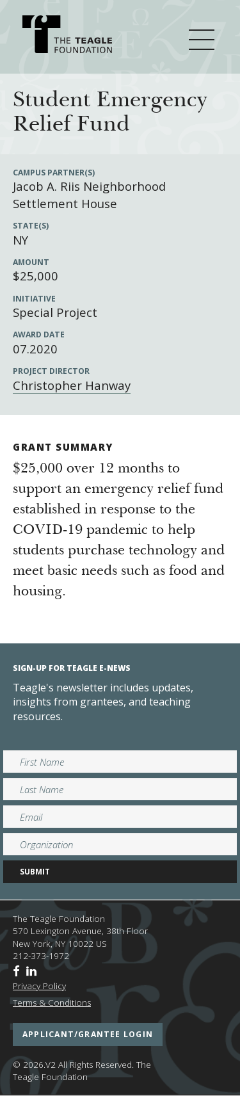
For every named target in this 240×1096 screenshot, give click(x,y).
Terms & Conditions (52, 1002)
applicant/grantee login (87, 1034)
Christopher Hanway (72, 385)
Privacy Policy (39, 986)
